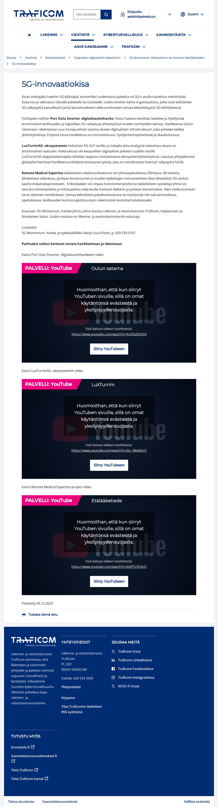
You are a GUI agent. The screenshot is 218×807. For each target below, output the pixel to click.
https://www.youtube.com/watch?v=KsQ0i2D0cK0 (109, 334)
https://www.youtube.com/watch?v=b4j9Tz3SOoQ (109, 566)
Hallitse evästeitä (197, 801)
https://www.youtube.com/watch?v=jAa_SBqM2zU (109, 450)
